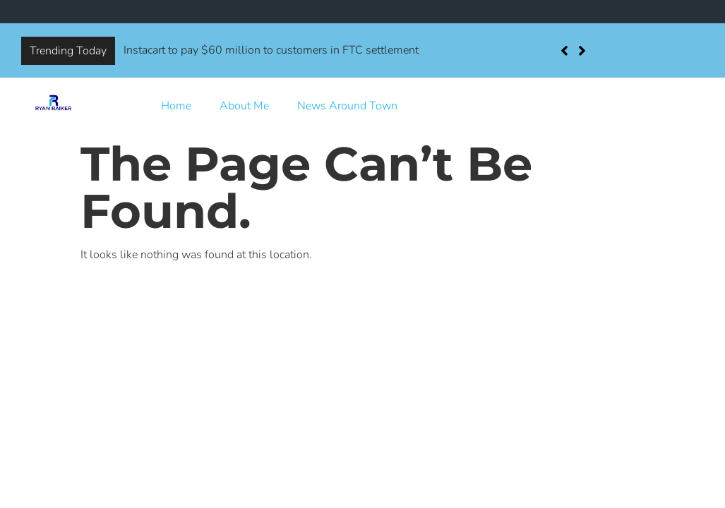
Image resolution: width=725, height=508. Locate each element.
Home (176, 106)
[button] (582, 50)
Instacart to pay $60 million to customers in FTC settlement (271, 50)
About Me (244, 106)
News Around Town (347, 106)
